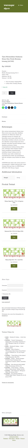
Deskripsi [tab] (4, 117)
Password (4, 290)
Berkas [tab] (4, 121)
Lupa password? (6, 302)
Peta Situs (12, 438)
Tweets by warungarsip (8, 382)
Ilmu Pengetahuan (9, 103)
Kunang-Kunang (19, 103)
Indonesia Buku (14, 437)
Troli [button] (14, 209)
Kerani (17, 438)
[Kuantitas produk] (5, 93)
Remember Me (6, 294)
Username (4, 285)
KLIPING (7, 340)
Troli (12, 93)
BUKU (7, 337)
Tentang (5, 438)
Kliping (8, 101)
